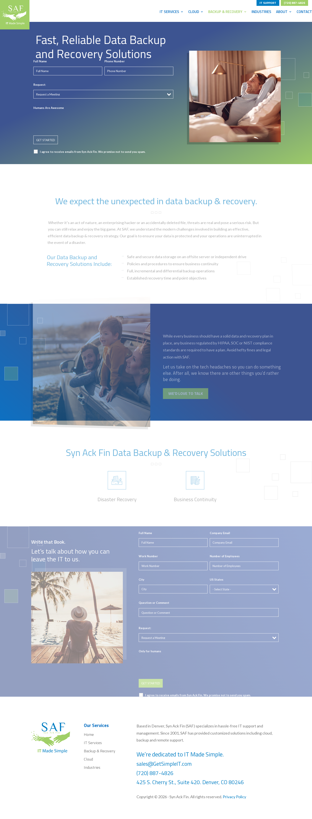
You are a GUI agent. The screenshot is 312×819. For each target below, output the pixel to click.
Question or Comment (154, 602)
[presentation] (66, 121)
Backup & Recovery (225, 12)
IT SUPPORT (268, 2)
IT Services (169, 12)
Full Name (40, 61)
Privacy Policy (234, 796)
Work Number (148, 556)
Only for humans (150, 651)
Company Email (220, 533)
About (282, 12)
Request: (39, 84)
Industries (261, 12)
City (141, 579)
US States (216, 579)
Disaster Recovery (117, 499)
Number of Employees (225, 556)
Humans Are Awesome (48, 108)
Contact (304, 12)
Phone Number (114, 61)
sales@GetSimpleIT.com (164, 764)
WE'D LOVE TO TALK (185, 393)
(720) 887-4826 (294, 2)
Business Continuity (195, 499)
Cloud (193, 12)
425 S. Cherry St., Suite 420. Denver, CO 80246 (190, 782)
